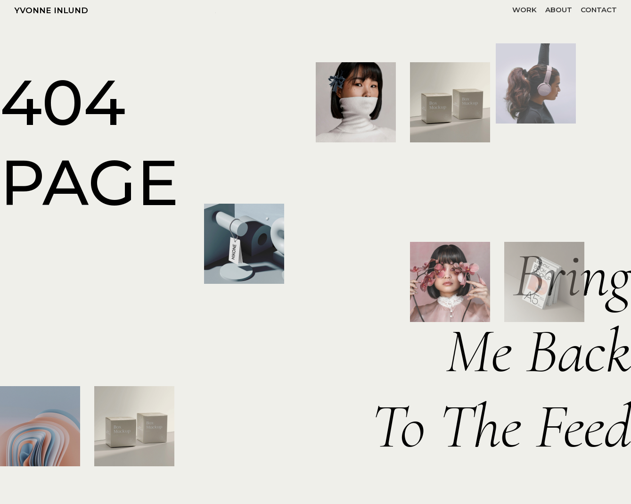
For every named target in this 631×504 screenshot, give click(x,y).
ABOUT (558, 9)
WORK (524, 9)
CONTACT (599, 9)
